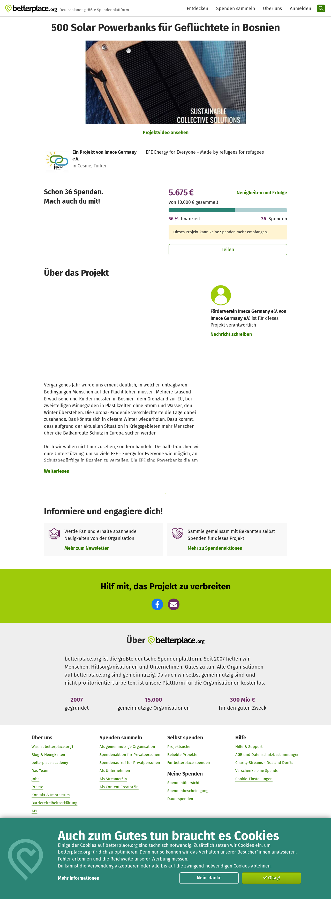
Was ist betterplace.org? (52, 746)
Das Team (40, 770)
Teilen (228, 249)
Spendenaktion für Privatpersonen (130, 754)
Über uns (272, 8)
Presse (37, 787)
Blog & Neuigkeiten (48, 754)
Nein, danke (209, 878)
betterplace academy (50, 762)
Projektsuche (178, 746)
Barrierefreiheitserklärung (54, 803)
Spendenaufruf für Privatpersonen (130, 762)
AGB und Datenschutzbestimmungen (267, 754)
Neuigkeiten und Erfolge (262, 193)
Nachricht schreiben (231, 334)
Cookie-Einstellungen (254, 778)
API (34, 811)
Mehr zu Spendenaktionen (215, 548)
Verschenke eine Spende (256, 770)
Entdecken (197, 8)
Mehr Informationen (78, 878)
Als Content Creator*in (119, 787)
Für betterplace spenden (188, 762)
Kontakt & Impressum (51, 795)
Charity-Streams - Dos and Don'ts (264, 762)
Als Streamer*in (113, 778)
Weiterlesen (56, 471)
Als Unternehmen (115, 770)
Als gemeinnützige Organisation (127, 746)
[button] (157, 604)
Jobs (35, 778)
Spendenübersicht (183, 782)
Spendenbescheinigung (187, 790)
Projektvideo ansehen (166, 132)
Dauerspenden (180, 798)
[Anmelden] (300, 8)
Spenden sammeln (235, 8)
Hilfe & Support (248, 746)
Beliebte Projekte (182, 754)
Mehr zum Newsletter (86, 548)
